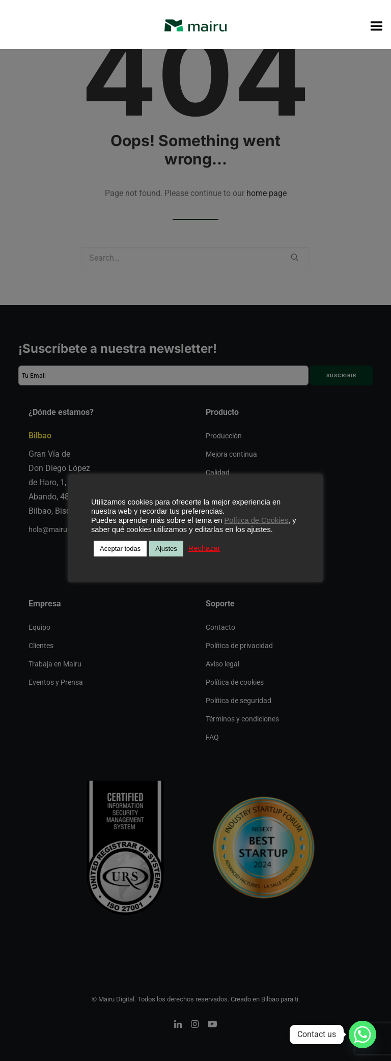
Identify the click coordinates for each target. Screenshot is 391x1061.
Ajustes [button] (166, 548)
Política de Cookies (256, 520)
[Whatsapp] (362, 1034)
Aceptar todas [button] (120, 548)
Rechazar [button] (204, 548)
